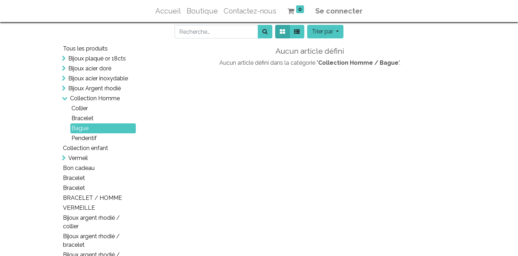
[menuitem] (168, 11)
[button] (325, 31)
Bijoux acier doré (89, 68)
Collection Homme (95, 98)
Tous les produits (85, 48)
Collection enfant (85, 148)
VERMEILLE (79, 207)
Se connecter (339, 11)
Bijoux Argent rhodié (94, 88)
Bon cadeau (79, 168)
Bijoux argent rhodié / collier (91, 222)
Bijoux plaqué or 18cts (97, 58)
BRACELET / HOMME (92, 197)
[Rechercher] (265, 31)
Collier (79, 108)
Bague (80, 128)
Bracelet (82, 118)
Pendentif (84, 138)
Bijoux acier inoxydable (98, 78)
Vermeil (78, 158)
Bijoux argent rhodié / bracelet (91, 240)
